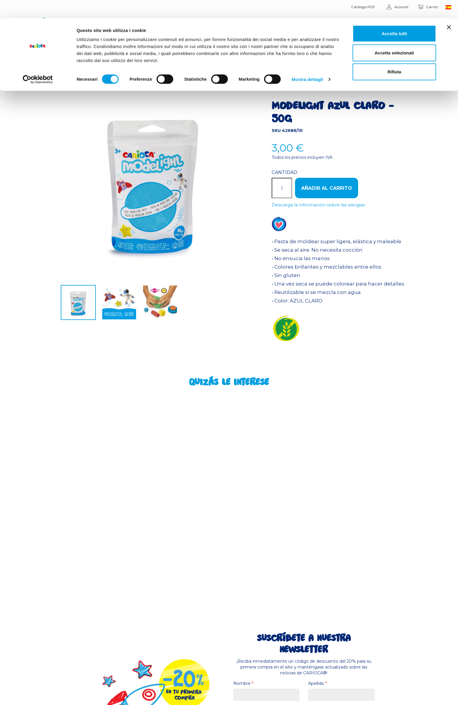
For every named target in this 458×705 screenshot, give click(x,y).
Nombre (243, 683)
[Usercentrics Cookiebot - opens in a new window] (37, 61)
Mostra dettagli (307, 61)
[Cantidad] (282, 188)
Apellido (317, 683)
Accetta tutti (394, 15)
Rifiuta (394, 53)
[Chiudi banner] (449, 9)
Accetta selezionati (394, 34)
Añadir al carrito (326, 188)
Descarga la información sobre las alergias (318, 205)
